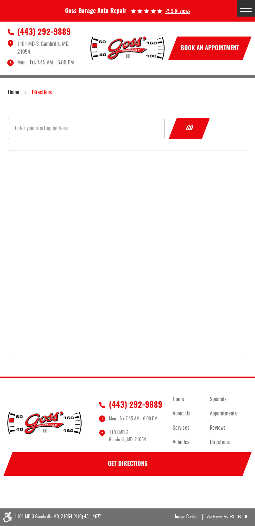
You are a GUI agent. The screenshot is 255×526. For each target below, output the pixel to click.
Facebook (14, 493)
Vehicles (181, 442)
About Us (181, 413)
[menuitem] (191, 399)
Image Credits (186, 517)
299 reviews (177, 11)
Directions (42, 92)
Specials (218, 399)
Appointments (223, 413)
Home (13, 92)
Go (189, 129)
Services (181, 428)
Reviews (217, 428)
